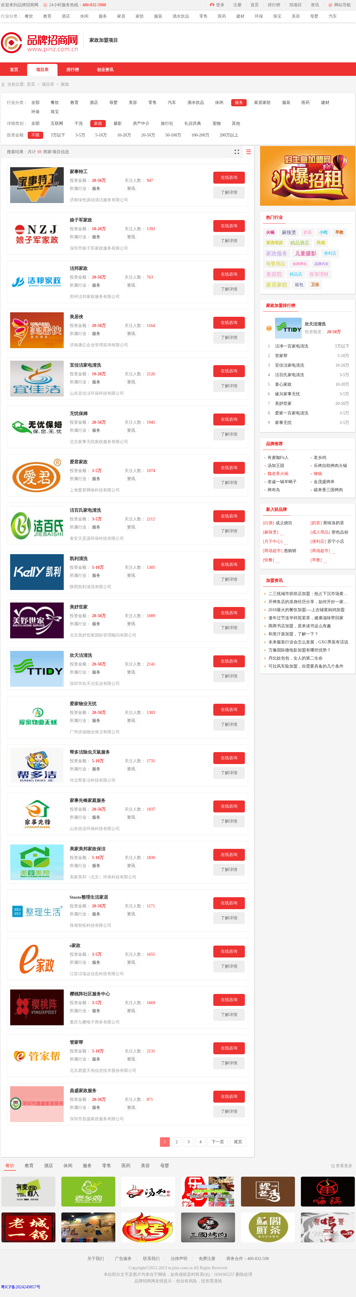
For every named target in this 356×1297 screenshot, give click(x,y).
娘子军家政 (81, 220)
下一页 (218, 1142)
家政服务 (276, 253)
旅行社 (167, 123)
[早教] (316, 560)
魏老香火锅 (278, 473)
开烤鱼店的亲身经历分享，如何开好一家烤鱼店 (309, 602)
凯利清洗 (79, 558)
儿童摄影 (305, 253)
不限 (35, 135)
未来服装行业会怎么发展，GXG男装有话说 (308, 642)
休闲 (84, 16)
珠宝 (277, 16)
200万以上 (229, 135)
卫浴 (315, 284)
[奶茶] (316, 523)
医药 (222, 16)
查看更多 (344, 1166)
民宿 (321, 243)
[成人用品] (320, 532)
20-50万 (148, 135)
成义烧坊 (284, 523)
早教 (339, 232)
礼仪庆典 (192, 123)
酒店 (66, 16)
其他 (236, 123)
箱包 (299, 284)
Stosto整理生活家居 (89, 897)
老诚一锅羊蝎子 (282, 482)
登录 (220, 5)
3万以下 (58, 135)
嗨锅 (318, 473)
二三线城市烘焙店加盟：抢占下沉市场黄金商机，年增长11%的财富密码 (309, 593)
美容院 (274, 274)
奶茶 (308, 232)
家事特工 (79, 171)
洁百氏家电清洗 (85, 510)
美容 (296, 16)
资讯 (315, 5)
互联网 (57, 123)
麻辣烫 (289, 232)
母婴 (314, 16)
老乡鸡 (320, 457)
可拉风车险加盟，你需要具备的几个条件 (305, 666)
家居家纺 (262, 102)
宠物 (216, 123)
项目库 (42, 69)
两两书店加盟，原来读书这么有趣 (299, 626)
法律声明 (179, 1258)
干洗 (78, 123)
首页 (255, 5)
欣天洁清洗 (81, 655)
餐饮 (29, 16)
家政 (98, 123)
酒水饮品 (180, 16)
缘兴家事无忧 (287, 394)
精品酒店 (299, 242)
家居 (121, 16)
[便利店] (318, 541)
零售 (203, 16)
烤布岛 (274, 490)
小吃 (323, 232)
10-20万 (124, 135)
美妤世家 (79, 607)
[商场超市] (272, 550)
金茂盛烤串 (324, 482)
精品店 (296, 274)
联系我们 (151, 1258)
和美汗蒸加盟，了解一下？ (293, 634)
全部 (35, 102)
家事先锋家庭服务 (87, 800)
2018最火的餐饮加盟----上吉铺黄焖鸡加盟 (306, 610)
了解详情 (229, 192)
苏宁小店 (335, 541)
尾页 (238, 1142)
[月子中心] (272, 541)
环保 (259, 16)
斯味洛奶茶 (333, 523)
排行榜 (274, 5)
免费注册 (207, 1258)
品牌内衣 (321, 264)
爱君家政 (79, 462)
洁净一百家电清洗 (291, 346)
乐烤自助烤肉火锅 (330, 465)
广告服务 (123, 1258)
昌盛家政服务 (83, 1090)
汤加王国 (276, 465)
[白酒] (268, 523)
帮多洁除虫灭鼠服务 (90, 752)
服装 (158, 16)
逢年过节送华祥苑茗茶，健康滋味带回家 (305, 618)
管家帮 (76, 1042)
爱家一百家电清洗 (291, 413)
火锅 (270, 232)
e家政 (75, 945)
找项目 (295, 5)
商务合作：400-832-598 (247, 1258)
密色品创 (340, 532)
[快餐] (268, 560)
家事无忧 (283, 422)
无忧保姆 (79, 413)
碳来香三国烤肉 (328, 490)
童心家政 (283, 384)
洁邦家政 (79, 268)
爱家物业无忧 (83, 703)
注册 (237, 5)
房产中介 (141, 123)
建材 (240, 16)
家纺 (140, 16)
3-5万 (80, 135)
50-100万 (173, 135)
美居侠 (76, 316)
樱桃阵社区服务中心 (90, 994)
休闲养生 (300, 264)
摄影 (118, 123)
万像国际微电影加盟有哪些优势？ (299, 650)
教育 (47, 16)
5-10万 (101, 135)
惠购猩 (290, 550)
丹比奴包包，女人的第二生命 (295, 658)
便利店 (330, 253)
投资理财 (319, 274)
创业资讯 (105, 69)
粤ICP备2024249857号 (21, 1287)
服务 (103, 16)
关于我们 (95, 1258)
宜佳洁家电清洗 (85, 365)
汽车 (333, 16)
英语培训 (274, 243)
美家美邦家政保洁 (87, 848)
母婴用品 (275, 263)
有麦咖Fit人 (278, 457)
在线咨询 (229, 177)
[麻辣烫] (270, 532)
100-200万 (200, 135)
